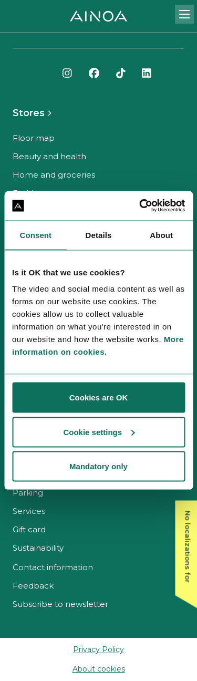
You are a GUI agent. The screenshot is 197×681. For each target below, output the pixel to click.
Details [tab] (99, 234)
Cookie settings (98, 431)
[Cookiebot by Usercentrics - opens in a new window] (140, 206)
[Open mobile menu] (184, 14)
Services (29, 511)
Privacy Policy (98, 649)
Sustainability (38, 548)
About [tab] (161, 234)
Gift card (29, 529)
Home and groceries (54, 175)
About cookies (98, 669)
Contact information (53, 567)
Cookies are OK (98, 397)
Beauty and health (49, 156)
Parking (28, 493)
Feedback (33, 586)
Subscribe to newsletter (60, 604)
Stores (29, 113)
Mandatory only (98, 466)
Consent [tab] (35, 234)
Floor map (34, 138)
